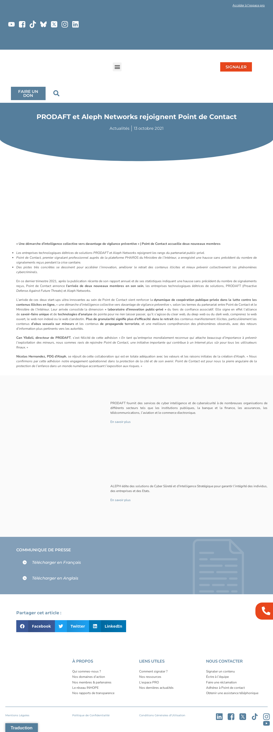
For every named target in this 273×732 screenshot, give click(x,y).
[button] (213, 6)
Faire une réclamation (221, 682)
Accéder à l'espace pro (248, 5)
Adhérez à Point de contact (225, 688)
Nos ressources (150, 677)
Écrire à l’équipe (217, 677)
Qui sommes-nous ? (86, 671)
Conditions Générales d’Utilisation (162, 715)
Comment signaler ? (153, 671)
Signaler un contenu (220, 671)
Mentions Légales (17, 715)
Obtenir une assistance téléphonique (232, 693)
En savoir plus (120, 422)
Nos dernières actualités (156, 688)
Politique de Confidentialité (91, 715)
